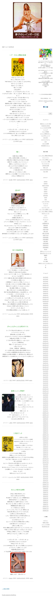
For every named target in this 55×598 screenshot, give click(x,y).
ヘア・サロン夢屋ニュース (14, 139)
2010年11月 (45, 391)
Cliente (10, 578)
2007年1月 (45, 480)
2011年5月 (45, 379)
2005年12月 (45, 506)
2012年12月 (45, 343)
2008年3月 (45, 452)
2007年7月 (45, 468)
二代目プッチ (17, 433)
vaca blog (45, 137)
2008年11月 (45, 436)
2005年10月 (45, 510)
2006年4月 (45, 498)
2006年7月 (45, 492)
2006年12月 (45, 482)
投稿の (45, 522)
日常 (10, 380)
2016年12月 (45, 285)
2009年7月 (45, 421)
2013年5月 (45, 337)
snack (45, 197)
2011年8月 (45, 373)
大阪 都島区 (46, 247)
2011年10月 (45, 369)
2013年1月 (45, 341)
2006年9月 (45, 488)
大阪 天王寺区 (45, 233)
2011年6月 (45, 377)
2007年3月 (45, 476)
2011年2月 (45, 385)
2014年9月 (45, 319)
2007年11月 (45, 460)
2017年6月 (45, 277)
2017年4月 (45, 281)
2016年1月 (45, 295)
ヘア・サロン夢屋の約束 (18, 55)
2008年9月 (45, 440)
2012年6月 (45, 355)
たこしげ (45, 129)
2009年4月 (45, 426)
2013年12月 (45, 327)
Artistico (46, 183)
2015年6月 (45, 309)
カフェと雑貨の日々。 (45, 133)
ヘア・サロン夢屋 (46, 81)
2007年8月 (45, 466)
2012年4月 (45, 359)
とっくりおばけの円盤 (45, 127)
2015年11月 (45, 299)
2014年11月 (45, 317)
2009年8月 (45, 419)
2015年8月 (45, 305)
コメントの (46, 524)
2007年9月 (45, 464)
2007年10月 (45, 462)
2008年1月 (45, 456)
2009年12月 (45, 413)
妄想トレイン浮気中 (18, 391)
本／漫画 (45, 261)
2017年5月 (45, 279)
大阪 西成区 (46, 243)
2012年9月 (45, 349)
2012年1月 (45, 363)
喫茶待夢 (45, 225)
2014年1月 (45, 325)
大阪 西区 (45, 241)
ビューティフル (12, 314)
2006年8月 (45, 490)
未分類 (10, 179)
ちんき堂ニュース (45, 135)
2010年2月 (45, 409)
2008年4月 (45, 450)
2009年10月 (45, 417)
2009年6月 (45, 423)
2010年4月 (45, 405)
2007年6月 (45, 470)
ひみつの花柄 (45, 143)
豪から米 (45, 167)
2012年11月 (45, 345)
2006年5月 (45, 496)
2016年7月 (45, 291)
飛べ (17, 152)
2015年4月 (45, 313)
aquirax (45, 181)
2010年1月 (45, 411)
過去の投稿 (5, 588)
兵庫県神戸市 (45, 223)
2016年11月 (45, 287)
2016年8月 (45, 289)
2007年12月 (45, 458)
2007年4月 (45, 474)
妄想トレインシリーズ (45, 251)
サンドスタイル (45, 163)
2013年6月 (45, 335)
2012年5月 (45, 357)
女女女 (45, 249)
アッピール (45, 203)
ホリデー (45, 217)
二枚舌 (10, 422)
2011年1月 (45, 387)
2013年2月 (45, 339)
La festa (46, 193)
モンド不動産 (45, 131)
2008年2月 (45, 454)
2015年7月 (45, 307)
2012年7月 (45, 353)
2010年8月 (45, 397)
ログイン (45, 520)
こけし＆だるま (45, 201)
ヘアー (45, 215)
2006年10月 (45, 486)
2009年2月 (45, 430)
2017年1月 (45, 283)
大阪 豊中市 (46, 245)
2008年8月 (45, 442)
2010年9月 (45, 395)
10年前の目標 (45, 165)
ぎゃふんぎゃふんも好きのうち (17, 326)
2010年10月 (45, 393)
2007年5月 (45, 472)
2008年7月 (45, 444)
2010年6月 (45, 401)
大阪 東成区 (46, 237)
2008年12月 (45, 434)
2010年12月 (45, 389)
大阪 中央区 (46, 229)
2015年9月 (45, 303)
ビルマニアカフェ (45, 139)
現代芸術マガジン (45, 145)
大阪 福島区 (46, 239)
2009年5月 (45, 425)
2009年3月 (45, 428)
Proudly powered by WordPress (9, 595)
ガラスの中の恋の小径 (45, 169)
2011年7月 (45, 375)
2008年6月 (45, 446)
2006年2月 (45, 502)
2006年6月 (45, 494)
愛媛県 (45, 255)
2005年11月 (45, 508)
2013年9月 (45, 329)
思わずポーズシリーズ (45, 253)
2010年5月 (45, 403)
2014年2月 (45, 323)
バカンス (45, 205)
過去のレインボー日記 (45, 123)
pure (46, 141)
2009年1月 (45, 432)
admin (20, 141)
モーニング (45, 219)
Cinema (46, 187)
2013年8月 (45, 331)
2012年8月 (45, 351)
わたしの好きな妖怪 (18, 490)
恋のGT (17, 190)
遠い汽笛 (45, 171)
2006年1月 (45, 504)
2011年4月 (45, 381)
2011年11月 (45, 367)
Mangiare (45, 195)
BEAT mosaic (45, 185)
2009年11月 (45, 415)
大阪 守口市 (46, 235)
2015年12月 (45, 297)
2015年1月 (45, 315)
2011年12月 (45, 365)
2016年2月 (45, 293)
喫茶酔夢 (45, 227)
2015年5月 (45, 311)
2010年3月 (45, 407)
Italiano (45, 191)
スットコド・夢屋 (45, 161)
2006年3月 (45, 500)
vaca (45, 199)
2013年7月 (45, 333)
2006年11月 (45, 484)
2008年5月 (45, 448)
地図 (46, 86)
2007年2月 (45, 478)
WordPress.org (45, 526)
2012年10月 (45, 347)
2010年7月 (45, 399)
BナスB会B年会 (18, 250)
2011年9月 (45, 371)
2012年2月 (45, 361)
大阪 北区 (45, 231)
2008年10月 (45, 438)
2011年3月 (45, 383)
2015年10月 (45, 301)
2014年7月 (45, 321)
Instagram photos (45, 125)
